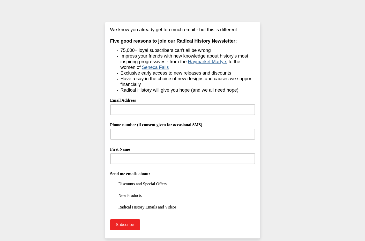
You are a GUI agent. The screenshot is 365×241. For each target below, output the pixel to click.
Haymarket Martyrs (207, 61)
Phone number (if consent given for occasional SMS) (156, 125)
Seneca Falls (155, 67)
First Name (120, 149)
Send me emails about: (130, 174)
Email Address (125, 100)
